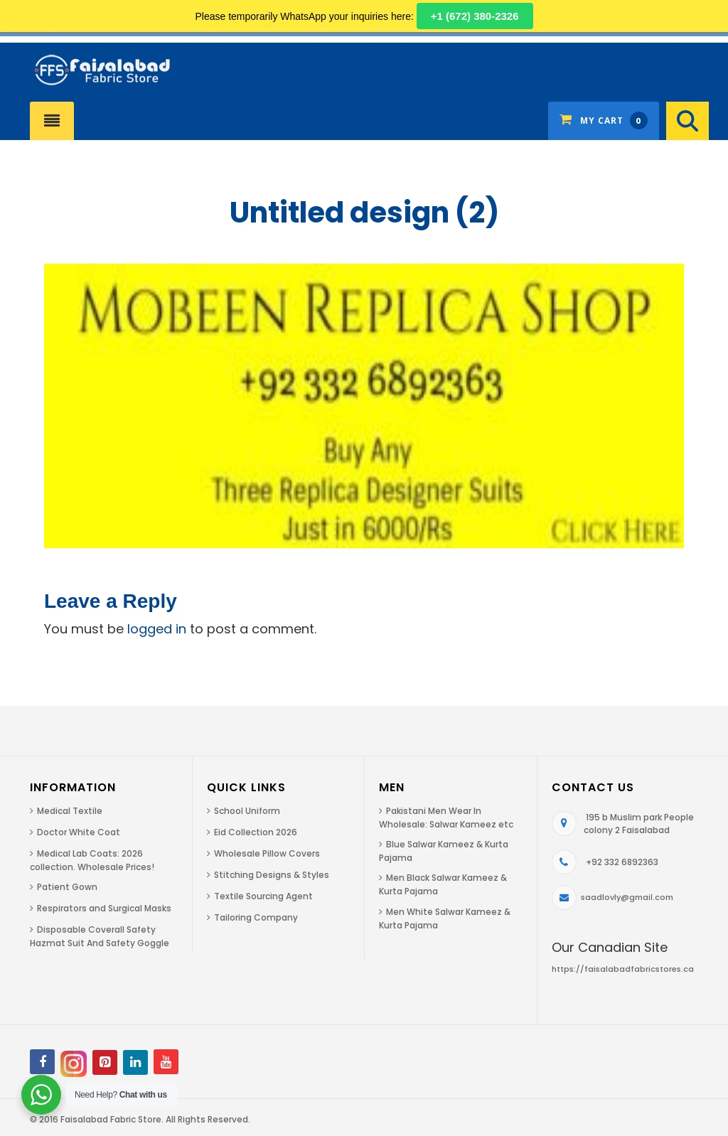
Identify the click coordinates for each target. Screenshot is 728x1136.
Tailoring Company (256, 917)
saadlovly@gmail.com (627, 897)
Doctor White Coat (78, 832)
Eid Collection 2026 (255, 832)
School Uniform (247, 811)
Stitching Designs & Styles (271, 875)
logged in (156, 629)
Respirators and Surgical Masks (104, 908)
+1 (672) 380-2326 (475, 16)
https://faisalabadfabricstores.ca (623, 969)
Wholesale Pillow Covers (267, 853)
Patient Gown (67, 887)
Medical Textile (69, 811)
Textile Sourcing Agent (263, 896)
